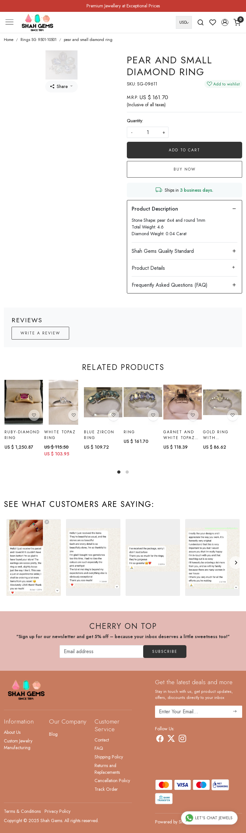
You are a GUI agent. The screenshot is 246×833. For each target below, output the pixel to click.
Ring (129, 432)
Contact (101, 740)
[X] (171, 739)
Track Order (106, 789)
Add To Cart (184, 150)
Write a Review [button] (40, 333)
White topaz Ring (60, 435)
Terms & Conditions (22, 811)
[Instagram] (182, 739)
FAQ (98, 748)
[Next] (235, 562)
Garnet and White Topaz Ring (179, 436)
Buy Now (185, 169)
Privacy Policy (57, 811)
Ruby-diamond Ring (22, 435)
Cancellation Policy (112, 780)
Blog (53, 734)
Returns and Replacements (107, 768)
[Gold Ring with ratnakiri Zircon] (222, 404)
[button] (225, 22)
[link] (200, 22)
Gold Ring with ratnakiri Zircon (216, 437)
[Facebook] (160, 739)
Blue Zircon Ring (99, 435)
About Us (12, 732)
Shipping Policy (108, 757)
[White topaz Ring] (63, 402)
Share (59, 86)
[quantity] (147, 132)
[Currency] (184, 22)
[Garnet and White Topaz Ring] (182, 402)
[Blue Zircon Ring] (103, 402)
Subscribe (164, 651)
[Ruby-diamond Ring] (23, 402)
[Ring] (143, 402)
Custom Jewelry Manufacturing (18, 744)
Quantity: (135, 120)
